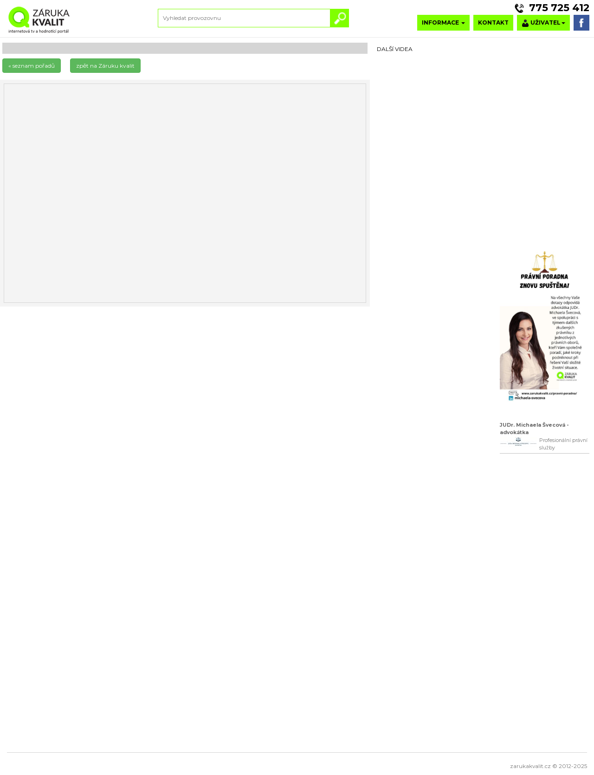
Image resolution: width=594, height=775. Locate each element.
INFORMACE (443, 22)
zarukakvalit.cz (530, 765)
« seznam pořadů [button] (31, 65)
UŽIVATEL (543, 23)
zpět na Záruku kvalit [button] (105, 65)
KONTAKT (493, 22)
